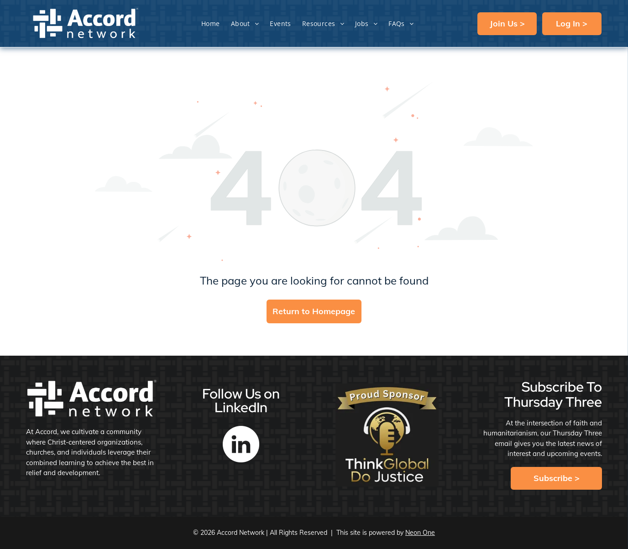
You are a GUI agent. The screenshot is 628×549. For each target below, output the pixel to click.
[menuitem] (210, 23)
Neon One (420, 532)
